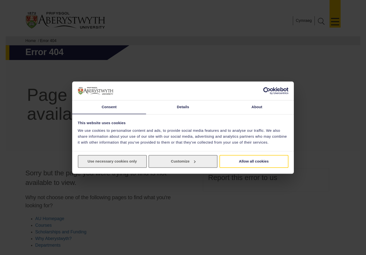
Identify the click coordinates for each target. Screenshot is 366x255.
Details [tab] (183, 107)
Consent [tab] (109, 107)
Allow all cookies (254, 161)
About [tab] (256, 107)
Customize (183, 161)
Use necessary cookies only (112, 161)
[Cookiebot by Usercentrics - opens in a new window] (266, 90)
